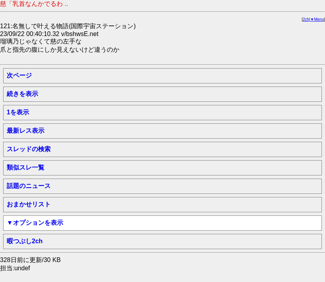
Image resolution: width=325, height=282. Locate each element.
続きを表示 (22, 93)
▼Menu (317, 19)
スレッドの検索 (29, 149)
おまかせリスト (29, 204)
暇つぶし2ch (25, 241)
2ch (306, 19)
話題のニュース (29, 186)
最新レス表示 (25, 130)
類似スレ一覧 (25, 167)
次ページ (19, 75)
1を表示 (18, 112)
